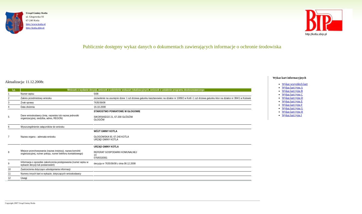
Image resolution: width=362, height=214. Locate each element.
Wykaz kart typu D (292, 97)
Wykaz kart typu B (292, 91)
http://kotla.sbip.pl (35, 27)
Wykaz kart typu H (292, 111)
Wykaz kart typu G (292, 108)
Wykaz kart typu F (292, 104)
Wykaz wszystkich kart (295, 84)
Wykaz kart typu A (292, 87)
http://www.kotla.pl (35, 24)
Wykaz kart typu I (292, 115)
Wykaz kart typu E (292, 101)
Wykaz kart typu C (292, 94)
